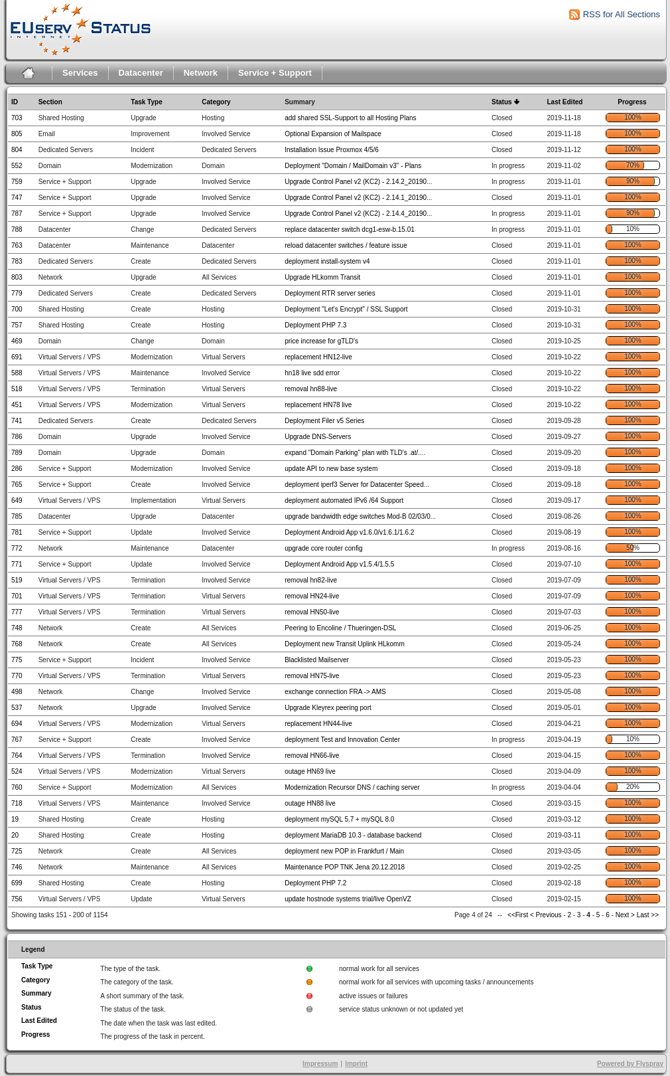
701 (17, 596)
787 (17, 213)
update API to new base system (331, 468)
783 (17, 261)
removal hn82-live (311, 580)
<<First (518, 915)
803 (17, 277)
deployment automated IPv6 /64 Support (344, 500)
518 (17, 389)
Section (50, 102)
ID (14, 102)
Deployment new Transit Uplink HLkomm (345, 644)
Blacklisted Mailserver (317, 660)
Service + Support (275, 73)
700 (17, 309)
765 (17, 484)
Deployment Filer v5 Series (324, 420)
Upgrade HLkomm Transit (322, 277)
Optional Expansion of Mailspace (333, 133)
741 (17, 420)
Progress (632, 102)
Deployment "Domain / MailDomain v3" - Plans (353, 165)
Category (216, 102)
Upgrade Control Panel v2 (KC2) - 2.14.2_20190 (356, 181)
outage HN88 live (310, 803)
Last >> (647, 915)
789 (17, 452)
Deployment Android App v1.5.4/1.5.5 (339, 564)
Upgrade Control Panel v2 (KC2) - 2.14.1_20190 (356, 197)
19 (15, 819)
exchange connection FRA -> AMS (335, 691)
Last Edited (564, 102)
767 (17, 739)
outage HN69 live (310, 771)
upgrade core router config (323, 548)
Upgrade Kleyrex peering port (328, 707)
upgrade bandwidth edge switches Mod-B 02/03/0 (358, 516)
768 (17, 644)
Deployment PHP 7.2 (315, 883)
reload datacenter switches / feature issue (346, 245)
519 (17, 580)
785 (17, 516)
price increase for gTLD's (321, 341)
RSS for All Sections (621, 14)
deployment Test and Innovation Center (342, 739)
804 (17, 149)
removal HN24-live (312, 596)
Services (80, 73)
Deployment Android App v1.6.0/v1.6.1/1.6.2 (349, 532)
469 (17, 341)
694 (17, 723)
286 (17, 468)
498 (17, 691)
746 (17, 867)
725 (17, 851)
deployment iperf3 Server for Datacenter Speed (354, 484)
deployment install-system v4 (327, 261)
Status (502, 102)
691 (17, 357)
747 (17, 197)
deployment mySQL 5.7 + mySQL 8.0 (339, 819)
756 (17, 899)
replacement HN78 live (318, 404)
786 (17, 436)
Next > (625, 915)
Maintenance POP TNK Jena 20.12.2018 (345, 867)
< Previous (546, 915)
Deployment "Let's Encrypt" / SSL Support (346, 309)
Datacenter (141, 73)
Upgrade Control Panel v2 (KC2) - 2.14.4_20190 (356, 213)
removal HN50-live (312, 612)
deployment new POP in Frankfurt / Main (344, 851)
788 (17, 229)
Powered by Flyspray (630, 1063)
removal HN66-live (312, 755)
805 (17, 133)
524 (17, 771)
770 (17, 675)
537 (17, 707)
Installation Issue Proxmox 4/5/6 (332, 149)
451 (17, 404)
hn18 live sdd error (312, 373)
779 (17, 293)
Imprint (356, 1063)
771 (17, 564)
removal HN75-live (312, 675)
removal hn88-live (311, 389)
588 (17, 373)
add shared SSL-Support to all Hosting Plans (350, 118)
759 (17, 181)
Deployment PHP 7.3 (315, 325)
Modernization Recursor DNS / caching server (352, 787)
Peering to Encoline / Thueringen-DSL (340, 628)
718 (17, 803)
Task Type (146, 102)
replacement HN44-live (318, 723)
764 (17, 755)
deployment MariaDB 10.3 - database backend (353, 835)
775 (17, 660)
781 (17, 532)
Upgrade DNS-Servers (318, 436)
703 (17, 118)
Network (201, 73)
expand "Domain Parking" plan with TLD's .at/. (352, 452)
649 (17, 500)
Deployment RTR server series (330, 293)
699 (17, 883)
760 (17, 787)
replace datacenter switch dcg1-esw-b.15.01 (350, 229)
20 (15, 835)
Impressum (320, 1063)
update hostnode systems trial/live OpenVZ (348, 899)
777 (17, 612)
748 (17, 628)
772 (17, 548)
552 (17, 165)
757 (17, 325)
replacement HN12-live (318, 357)
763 (17, 245)
